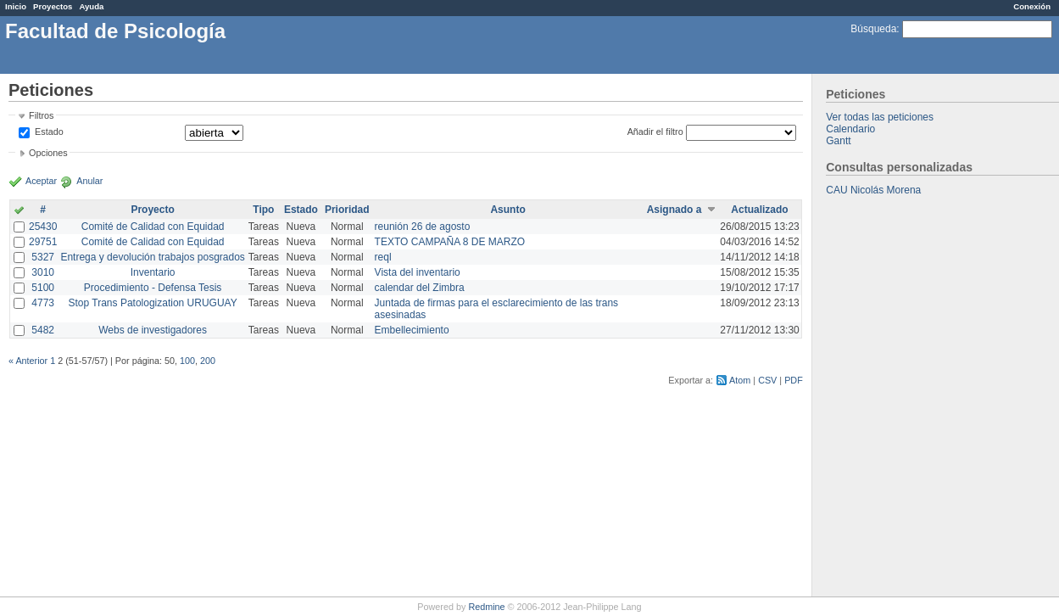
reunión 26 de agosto (423, 226)
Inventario (153, 272)
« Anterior (27, 361)
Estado (49, 131)
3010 (42, 272)
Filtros (41, 115)
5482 (42, 330)
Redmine (486, 607)
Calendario (850, 129)
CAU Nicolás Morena (873, 190)
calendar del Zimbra (420, 288)
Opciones (48, 153)
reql (383, 257)
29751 (43, 242)
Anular (89, 181)
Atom (739, 380)
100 (187, 361)
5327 (42, 257)
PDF (793, 380)
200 (207, 361)
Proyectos (52, 6)
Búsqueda (873, 29)
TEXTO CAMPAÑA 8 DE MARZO (450, 242)
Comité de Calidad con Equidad (153, 226)
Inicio (15, 6)
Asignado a (674, 210)
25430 (43, 226)
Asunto (507, 210)
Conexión (1032, 6)
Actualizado (759, 210)
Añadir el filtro (655, 131)
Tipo (263, 210)
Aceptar (41, 181)
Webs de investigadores (152, 330)
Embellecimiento (412, 330)
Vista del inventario (417, 272)
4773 (42, 303)
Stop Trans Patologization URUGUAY (153, 303)
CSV (767, 380)
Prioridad (347, 210)
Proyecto (152, 210)
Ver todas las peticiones (880, 117)
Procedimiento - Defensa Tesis (153, 288)
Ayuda (91, 6)
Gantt (838, 141)
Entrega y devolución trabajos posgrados (152, 257)
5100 (42, 288)
